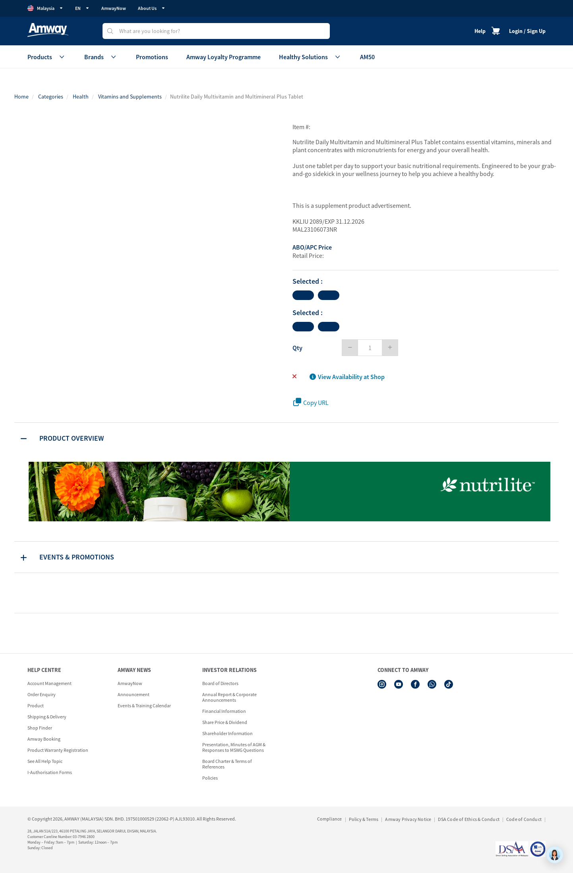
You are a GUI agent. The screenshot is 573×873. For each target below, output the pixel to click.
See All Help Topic (44, 761)
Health (81, 96)
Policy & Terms (364, 819)
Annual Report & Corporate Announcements (229, 697)
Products (46, 57)
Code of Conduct (524, 819)
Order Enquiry (41, 694)
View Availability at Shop (347, 377)
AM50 (367, 57)
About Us (151, 8)
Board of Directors (220, 683)
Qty (297, 348)
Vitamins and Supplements (130, 96)
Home (21, 96)
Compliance (329, 819)
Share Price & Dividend (224, 722)
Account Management (49, 683)
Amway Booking (43, 739)
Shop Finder (39, 728)
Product (35, 705)
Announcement (133, 694)
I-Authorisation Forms (49, 772)
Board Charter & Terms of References (227, 764)
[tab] (286, 438)
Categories (50, 96)
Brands (101, 57)
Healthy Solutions (310, 57)
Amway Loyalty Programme (223, 57)
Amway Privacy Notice (408, 819)
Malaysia (45, 8)
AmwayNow (113, 8)
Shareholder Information (227, 733)
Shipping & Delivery (46, 717)
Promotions (152, 57)
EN (82, 8)
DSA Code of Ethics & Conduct (468, 819)
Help (480, 31)
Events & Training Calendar (144, 705)
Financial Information (224, 711)
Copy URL (311, 402)
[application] (554, 854)
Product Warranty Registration (57, 750)
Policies (210, 778)
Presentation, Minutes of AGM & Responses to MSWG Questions (233, 747)
